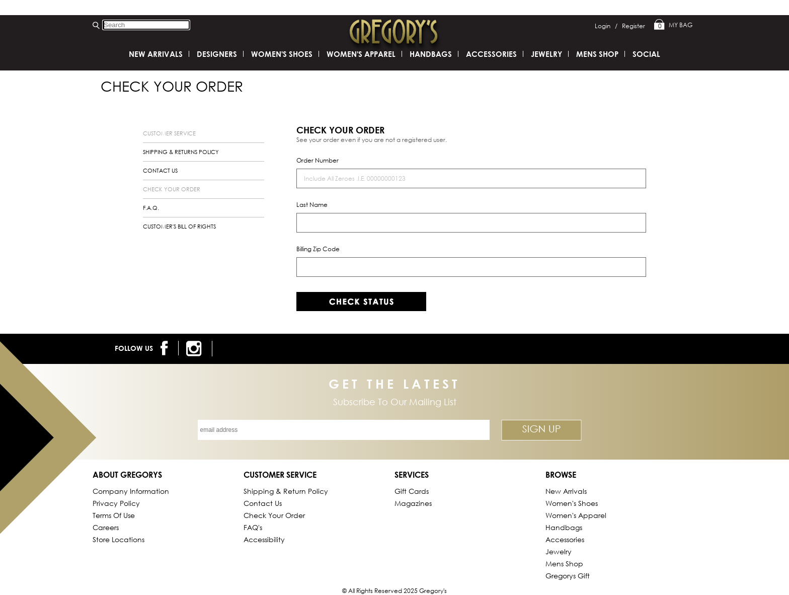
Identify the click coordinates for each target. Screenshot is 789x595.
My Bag (673, 25)
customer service (169, 133)
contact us (160, 171)
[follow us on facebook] (166, 348)
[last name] (471, 223)
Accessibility (264, 539)
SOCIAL (646, 54)
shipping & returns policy (181, 152)
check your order (171, 189)
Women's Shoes (281, 54)
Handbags (431, 54)
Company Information (131, 491)
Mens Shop (597, 54)
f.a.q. (151, 208)
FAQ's (253, 527)
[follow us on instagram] (195, 348)
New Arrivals (156, 54)
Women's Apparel (361, 54)
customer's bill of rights (179, 226)
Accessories (491, 54)
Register (633, 26)
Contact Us (263, 503)
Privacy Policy (116, 503)
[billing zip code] (471, 267)
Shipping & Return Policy (286, 491)
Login (606, 26)
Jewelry (546, 54)
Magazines (413, 503)
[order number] (471, 178)
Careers (106, 527)
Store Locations (118, 539)
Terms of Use (114, 515)
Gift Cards (412, 491)
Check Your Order (274, 515)
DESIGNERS (217, 54)
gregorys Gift (567, 575)
